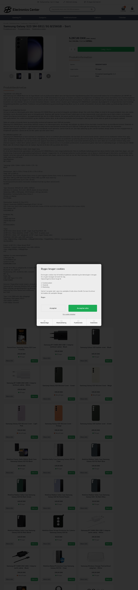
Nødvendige (45, 323)
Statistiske (93, 323)
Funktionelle (78, 323)
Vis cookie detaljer (69, 314)
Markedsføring (61, 323)
